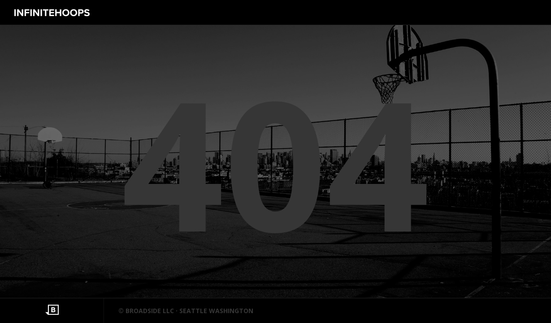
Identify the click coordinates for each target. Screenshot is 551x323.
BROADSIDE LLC (150, 310)
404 (275, 161)
